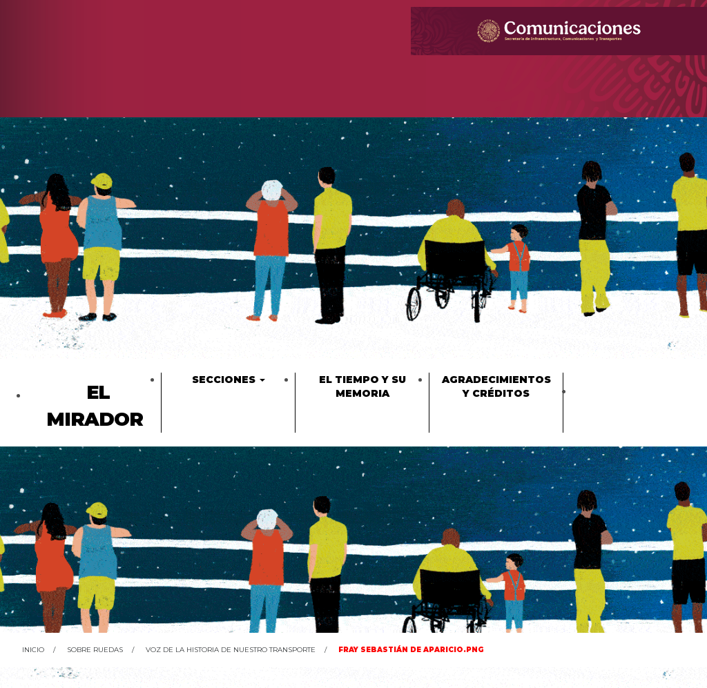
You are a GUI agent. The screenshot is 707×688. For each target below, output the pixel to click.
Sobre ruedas (95, 649)
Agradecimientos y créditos (496, 386)
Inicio (33, 649)
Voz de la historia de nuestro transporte (231, 649)
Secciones (228, 379)
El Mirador (94, 406)
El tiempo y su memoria (362, 386)
